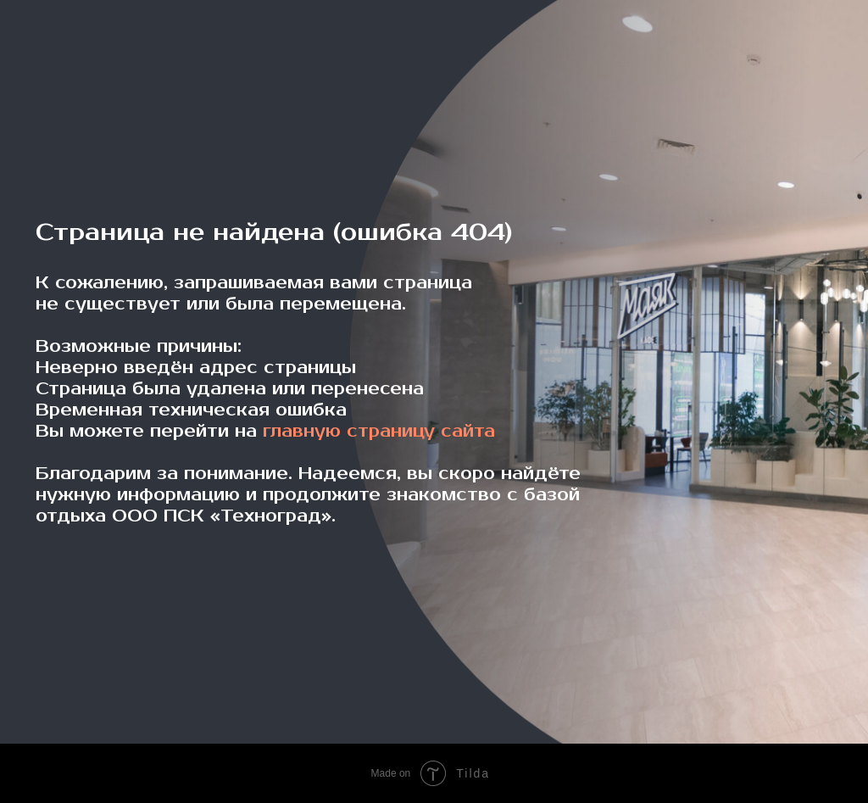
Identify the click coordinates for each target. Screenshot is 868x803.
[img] (80, 56)
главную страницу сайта (379, 431)
